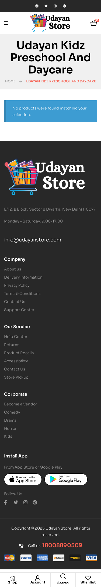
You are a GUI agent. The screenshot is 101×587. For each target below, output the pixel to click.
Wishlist (88, 582)
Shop (12, 582)
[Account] (37, 578)
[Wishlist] (88, 578)
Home (10, 81)
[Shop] (12, 578)
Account (38, 582)
